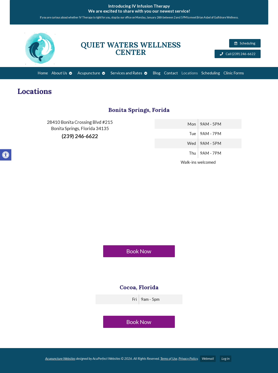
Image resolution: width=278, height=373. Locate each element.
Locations (189, 73)
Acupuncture (89, 73)
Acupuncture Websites (60, 358)
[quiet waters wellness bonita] (139, 206)
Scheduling (210, 73)
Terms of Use (168, 358)
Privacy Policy (188, 358)
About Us (59, 73)
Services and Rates (126, 73)
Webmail (208, 358)
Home (43, 73)
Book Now (138, 251)
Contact (171, 73)
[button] (5, 154)
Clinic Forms (233, 73)
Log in (226, 358)
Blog (157, 73)
